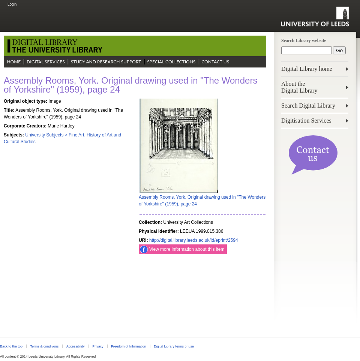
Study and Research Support (106, 61)
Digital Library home (306, 69)
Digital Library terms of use (174, 346)
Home (14, 61)
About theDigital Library (299, 87)
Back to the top (11, 346)
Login (12, 4)
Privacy (97, 346)
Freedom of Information (128, 346)
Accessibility (75, 346)
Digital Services (46, 61)
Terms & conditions (44, 346)
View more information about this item (187, 249)
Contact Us (215, 61)
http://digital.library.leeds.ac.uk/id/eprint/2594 (193, 240)
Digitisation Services (306, 120)
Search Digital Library (308, 105)
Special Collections (171, 61)
